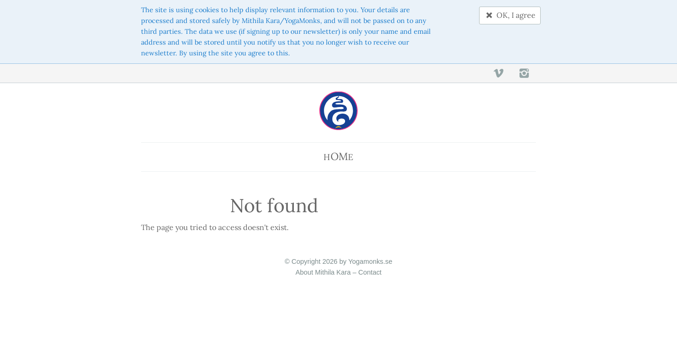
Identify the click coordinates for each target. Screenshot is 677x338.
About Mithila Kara (323, 272)
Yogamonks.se (370, 261)
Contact (370, 272)
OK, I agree (509, 15)
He (338, 156)
